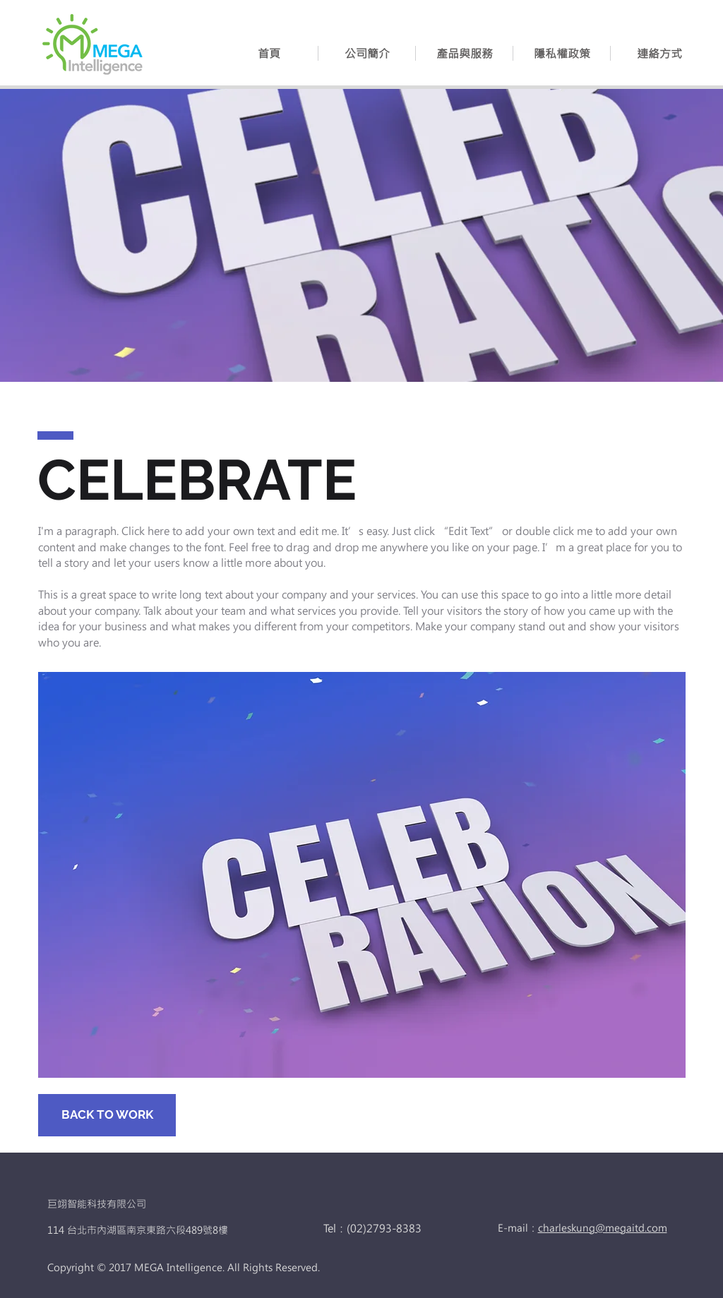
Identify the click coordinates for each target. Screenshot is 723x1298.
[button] (464, 53)
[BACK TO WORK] (107, 1115)
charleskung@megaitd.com (602, 1227)
